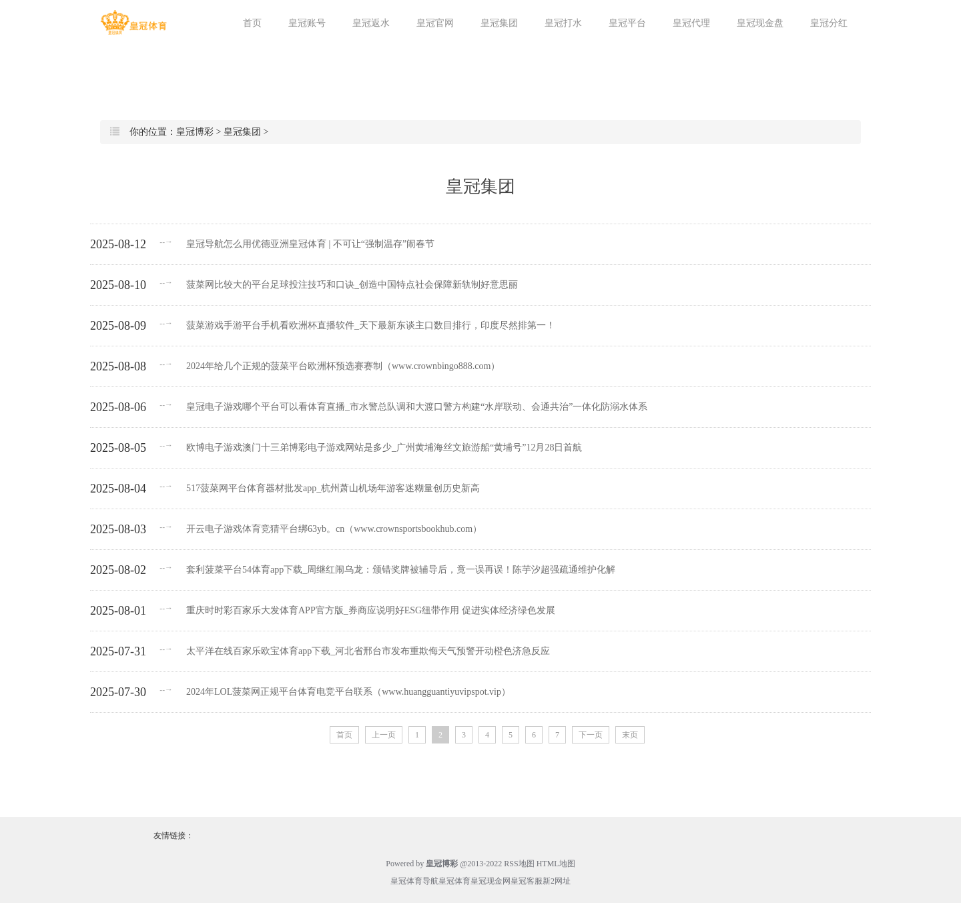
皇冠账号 (307, 23)
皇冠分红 (829, 23)
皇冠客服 (527, 881)
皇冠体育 (454, 881)
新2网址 (557, 881)
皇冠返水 (371, 23)
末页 (630, 734)
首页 (252, 23)
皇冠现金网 (490, 881)
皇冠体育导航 (414, 881)
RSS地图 (519, 863)
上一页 (384, 734)
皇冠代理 (691, 23)
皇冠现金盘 (760, 23)
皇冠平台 (627, 23)
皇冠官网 (435, 23)
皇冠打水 (563, 23)
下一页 (591, 734)
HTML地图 (556, 863)
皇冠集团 (499, 23)
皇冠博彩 (195, 132)
